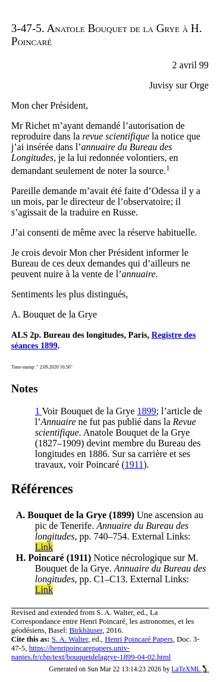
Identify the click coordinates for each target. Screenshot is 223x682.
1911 (134, 464)
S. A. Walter (70, 639)
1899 (146, 411)
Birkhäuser (86, 630)
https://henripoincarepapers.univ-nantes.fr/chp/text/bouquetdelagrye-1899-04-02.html (91, 652)
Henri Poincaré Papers (138, 639)
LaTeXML (190, 669)
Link (44, 547)
